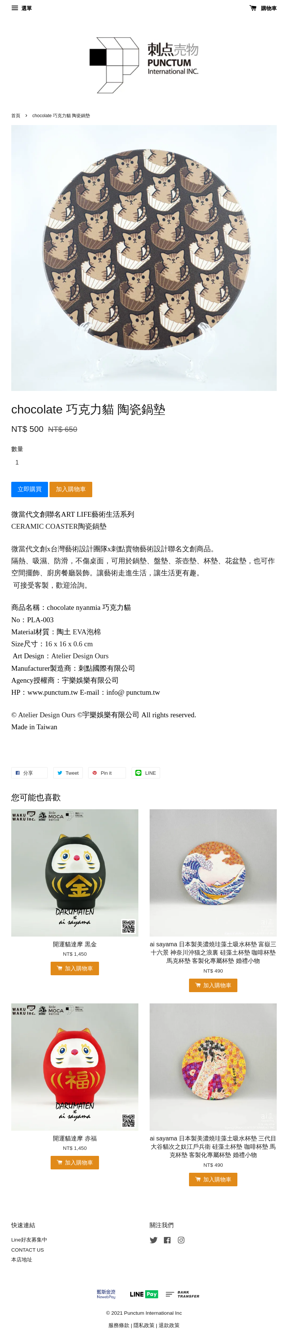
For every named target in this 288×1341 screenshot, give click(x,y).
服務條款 (118, 1325)
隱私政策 (144, 1325)
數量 (17, 449)
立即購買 (30, 489)
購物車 (263, 8)
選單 (21, 8)
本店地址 (21, 1260)
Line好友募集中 (29, 1240)
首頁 (15, 115)
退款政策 (169, 1325)
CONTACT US (27, 1250)
